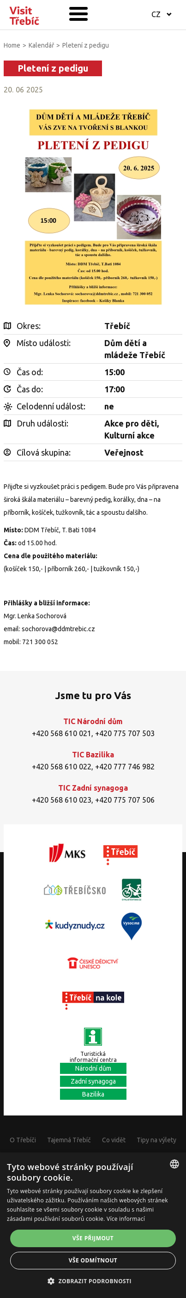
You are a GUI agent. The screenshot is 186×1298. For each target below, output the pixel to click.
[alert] (93, 1225)
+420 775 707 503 (125, 733)
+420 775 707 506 (125, 800)
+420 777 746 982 (125, 766)
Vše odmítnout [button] (93, 1260)
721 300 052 (40, 642)
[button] (93, 1281)
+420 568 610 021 (61, 733)
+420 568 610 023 (61, 800)
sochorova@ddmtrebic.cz (58, 629)
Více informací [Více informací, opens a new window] (126, 1219)
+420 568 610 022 (61, 766)
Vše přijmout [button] (93, 1238)
